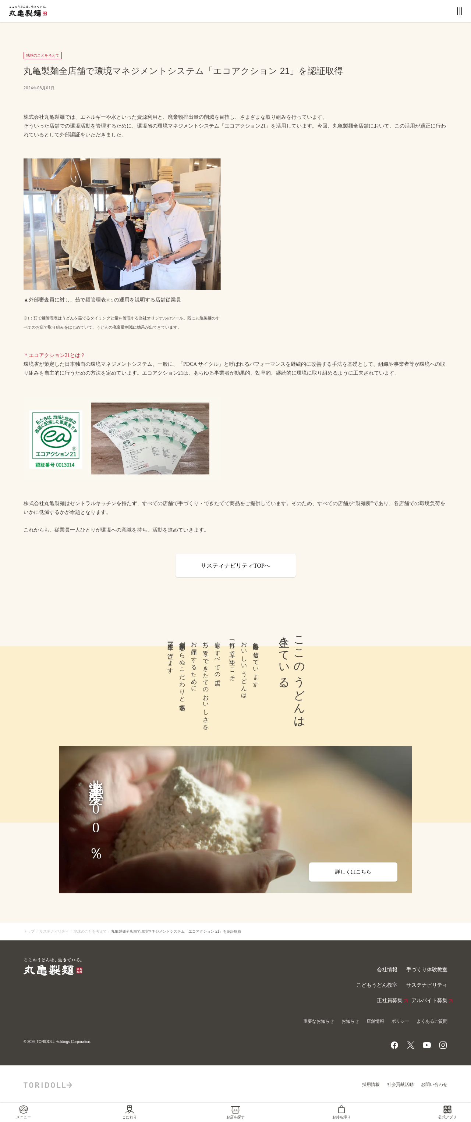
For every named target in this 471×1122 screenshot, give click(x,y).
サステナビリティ (54, 931)
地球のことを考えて (90, 931)
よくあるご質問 (432, 1021)
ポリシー (400, 1021)
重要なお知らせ (318, 1021)
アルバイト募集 (429, 1000)
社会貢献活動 (400, 1084)
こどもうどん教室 (376, 985)
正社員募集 (390, 1000)
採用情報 (371, 1084)
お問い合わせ (434, 1084)
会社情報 (387, 969)
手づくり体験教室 (426, 969)
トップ (29, 931)
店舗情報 (375, 1021)
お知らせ (350, 1021)
